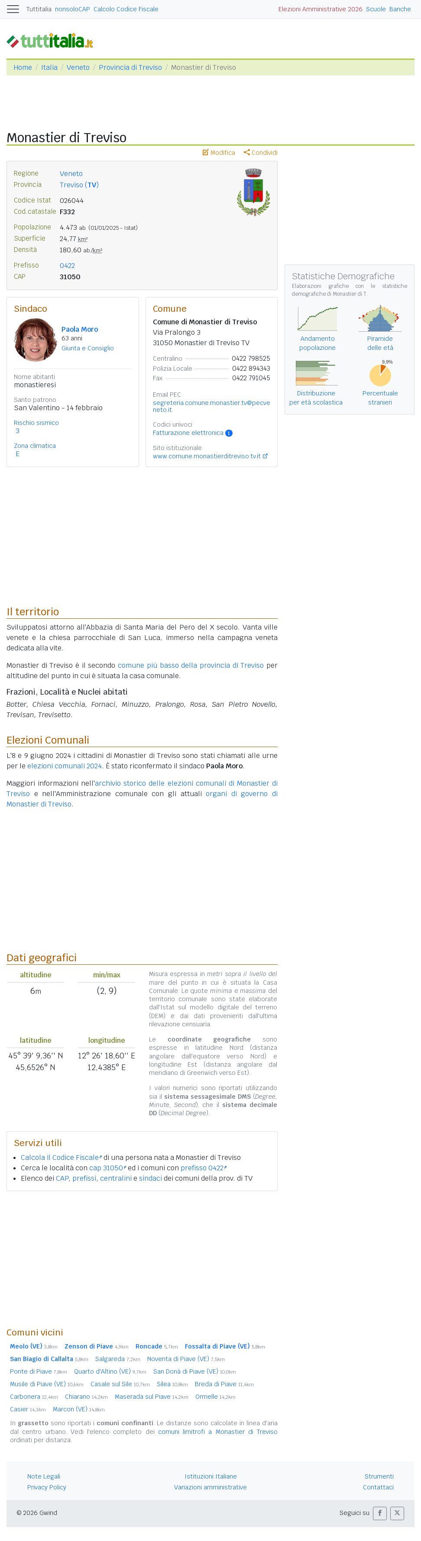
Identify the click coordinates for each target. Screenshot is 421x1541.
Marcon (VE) (79, 1409)
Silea (172, 1384)
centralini (116, 1178)
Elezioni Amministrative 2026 (321, 9)
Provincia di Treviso (130, 67)
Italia (49, 67)
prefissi (84, 1178)
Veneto (78, 67)
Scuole (376, 9)
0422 (67, 265)
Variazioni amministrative (210, 1487)
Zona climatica (35, 446)
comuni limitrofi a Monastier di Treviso (218, 1432)
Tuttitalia (39, 9)
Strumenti (379, 1476)
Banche (400, 9)
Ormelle (215, 1397)
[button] (380, 1513)
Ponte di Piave (38, 1371)
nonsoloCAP (72, 9)
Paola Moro (80, 329)
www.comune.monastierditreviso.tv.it (207, 456)
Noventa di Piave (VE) (186, 1359)
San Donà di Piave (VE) (194, 1371)
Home (22, 67)
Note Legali (43, 1476)
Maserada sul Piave (151, 1397)
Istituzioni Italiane (211, 1476)
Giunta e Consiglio (88, 348)
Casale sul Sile (120, 1384)
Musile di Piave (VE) (47, 1384)
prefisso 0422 (204, 1167)
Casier (28, 1409)
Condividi (261, 153)
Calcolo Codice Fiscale (126, 9)
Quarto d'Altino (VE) (110, 1371)
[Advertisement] (142, 1258)
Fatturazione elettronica (193, 433)
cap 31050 (107, 1167)
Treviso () (79, 184)
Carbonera (34, 1397)
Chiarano (86, 1397)
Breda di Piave (224, 1384)
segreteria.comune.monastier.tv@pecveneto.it (211, 406)
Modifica (219, 153)
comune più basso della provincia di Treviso (191, 665)
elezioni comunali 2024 (64, 765)
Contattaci (378, 1487)
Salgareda (117, 1359)
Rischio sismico (36, 423)
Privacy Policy (46, 1487)
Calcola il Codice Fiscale (61, 1157)
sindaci (150, 1178)
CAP (62, 1178)
